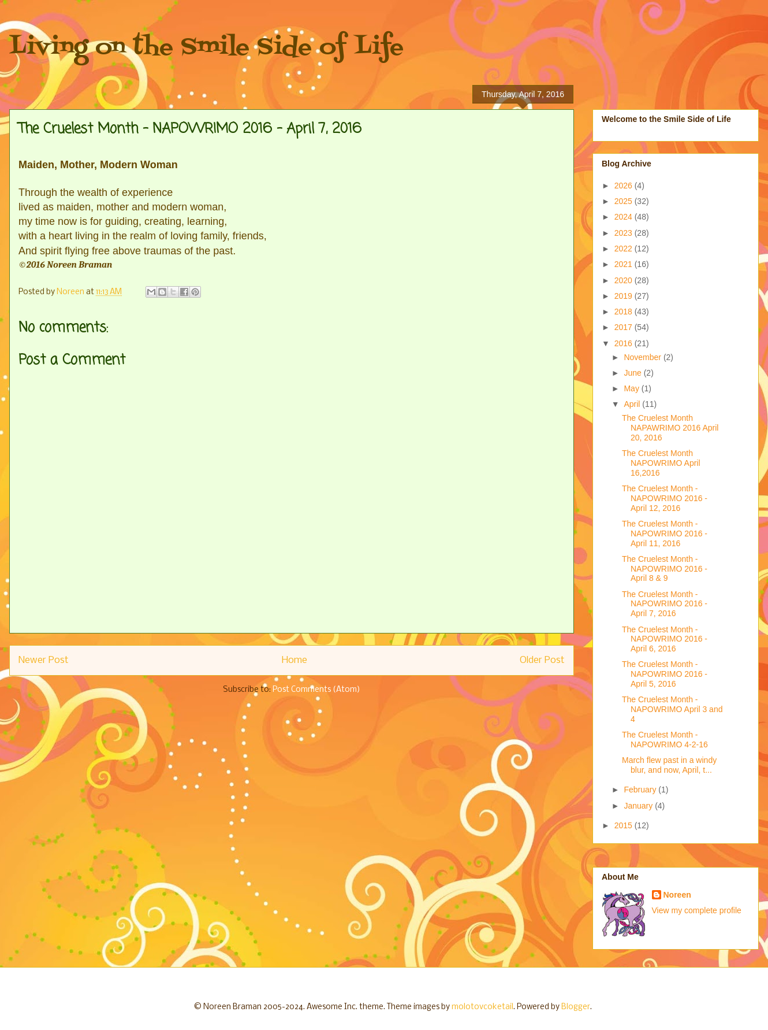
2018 (624, 311)
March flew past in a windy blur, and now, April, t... (669, 765)
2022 (624, 248)
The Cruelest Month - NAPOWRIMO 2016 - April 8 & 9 (664, 568)
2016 (624, 343)
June (633, 372)
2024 (624, 216)
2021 (624, 264)
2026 (624, 185)
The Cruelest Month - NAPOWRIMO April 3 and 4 (672, 709)
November (643, 357)
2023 (624, 233)
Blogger (575, 1007)
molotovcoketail (482, 1007)
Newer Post (43, 660)
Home (294, 660)
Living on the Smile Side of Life (206, 47)
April (633, 404)
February (641, 789)
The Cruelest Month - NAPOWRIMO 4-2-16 (665, 739)
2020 (624, 280)
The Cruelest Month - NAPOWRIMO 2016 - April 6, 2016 (664, 639)
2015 (624, 825)
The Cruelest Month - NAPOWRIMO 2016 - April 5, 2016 (664, 674)
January (639, 805)
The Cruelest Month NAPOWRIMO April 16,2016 (661, 463)
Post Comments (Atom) (316, 690)
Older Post (542, 660)
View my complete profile (696, 910)
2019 (624, 296)
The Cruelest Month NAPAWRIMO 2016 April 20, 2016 (670, 427)
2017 (624, 327)
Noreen (677, 894)
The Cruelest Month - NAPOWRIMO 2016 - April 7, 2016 (664, 604)
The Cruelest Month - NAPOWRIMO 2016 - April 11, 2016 (664, 533)
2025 (624, 201)
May (632, 388)
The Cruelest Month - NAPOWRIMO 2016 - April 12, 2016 (664, 498)
